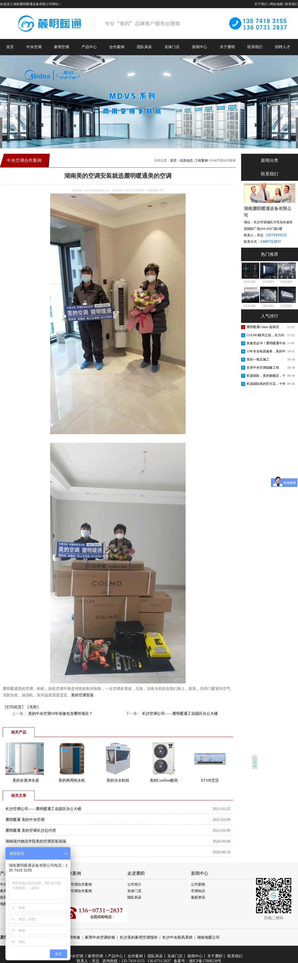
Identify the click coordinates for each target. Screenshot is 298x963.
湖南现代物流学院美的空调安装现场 (35, 841)
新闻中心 (199, 47)
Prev (3, 99)
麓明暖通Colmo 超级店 (263, 327)
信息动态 (186, 160)
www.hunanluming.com (97, 190)
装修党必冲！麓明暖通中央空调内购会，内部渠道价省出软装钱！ (266, 344)
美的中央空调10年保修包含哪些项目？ (60, 714)
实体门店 (172, 47)
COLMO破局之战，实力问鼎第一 (265, 336)
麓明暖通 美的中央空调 (24, 820)
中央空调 (33, 47)
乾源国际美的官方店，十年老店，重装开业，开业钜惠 (266, 385)
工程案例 (201, 160)
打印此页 (14, 707)
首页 (10, 47)
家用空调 (61, 47)
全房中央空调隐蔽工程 (263, 367)
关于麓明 (227, 47)
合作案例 (116, 47)
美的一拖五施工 (258, 359)
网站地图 (276, 4)
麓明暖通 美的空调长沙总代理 (30, 830)
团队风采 (144, 47)
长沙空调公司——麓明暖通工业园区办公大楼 (179, 714)
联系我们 (291, 4)
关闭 (33, 707)
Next (288, 99)
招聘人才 (282, 47)
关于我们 (260, 4)
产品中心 (89, 47)
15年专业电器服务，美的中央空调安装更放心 (266, 352)
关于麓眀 (214, 956)
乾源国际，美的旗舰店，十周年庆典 (266, 377)
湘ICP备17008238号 (205, 961)
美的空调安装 (82, 695)
